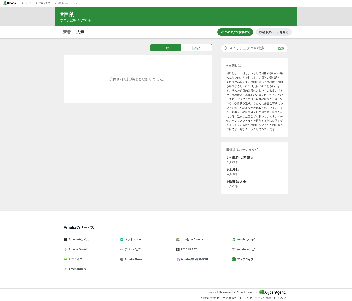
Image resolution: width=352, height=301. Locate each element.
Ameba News (133, 259)
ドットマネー (132, 239)
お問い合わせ (209, 297)
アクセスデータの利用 (255, 297)
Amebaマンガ (245, 249)
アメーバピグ (132, 249)
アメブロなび (244, 259)
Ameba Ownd (77, 249)
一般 (166, 48)
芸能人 (196, 48)
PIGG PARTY (188, 249)
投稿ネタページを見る (273, 32)
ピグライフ (75, 259)
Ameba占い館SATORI (194, 259)
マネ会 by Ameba (191, 239)
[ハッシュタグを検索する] (254, 48)
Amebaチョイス (78, 239)
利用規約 (230, 297)
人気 (80, 32)
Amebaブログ (245, 239)
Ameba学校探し (78, 269)
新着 (67, 32)
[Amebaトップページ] (10, 3)
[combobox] (254, 48)
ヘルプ (280, 297)
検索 (281, 48)
